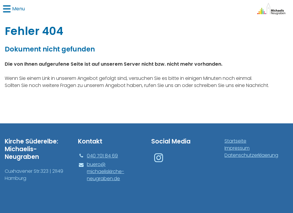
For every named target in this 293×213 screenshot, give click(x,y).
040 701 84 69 (98, 155)
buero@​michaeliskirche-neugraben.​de (101, 171)
